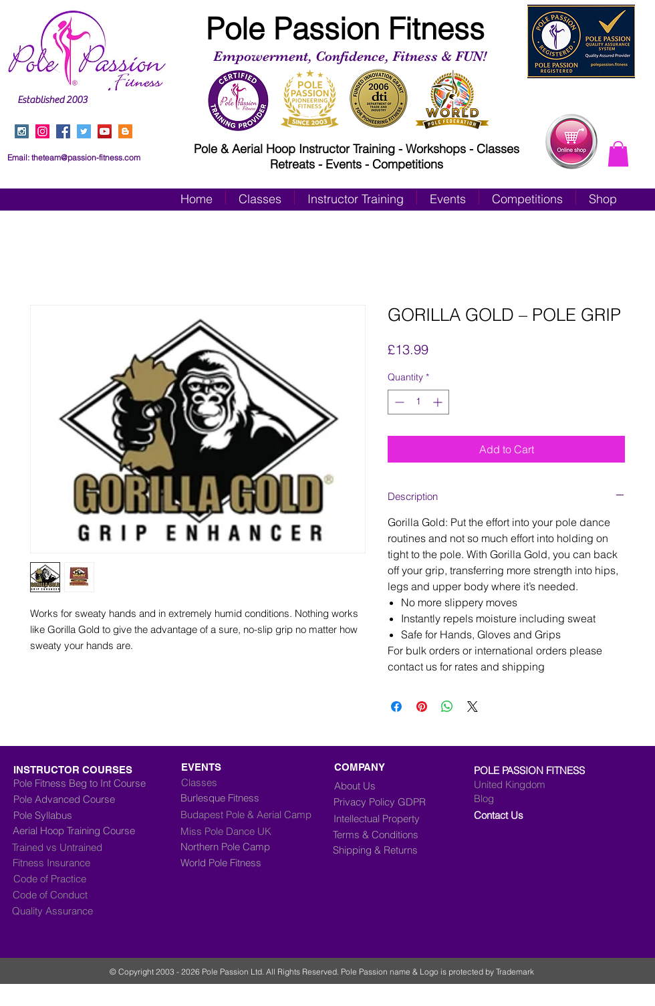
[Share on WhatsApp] (447, 707)
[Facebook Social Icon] (63, 131)
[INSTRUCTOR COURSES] (101, 770)
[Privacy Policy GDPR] (390, 802)
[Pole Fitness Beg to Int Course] (79, 783)
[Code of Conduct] (69, 895)
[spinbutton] (418, 402)
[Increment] (438, 402)
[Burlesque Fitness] (234, 798)
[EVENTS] (246, 767)
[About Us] (359, 786)
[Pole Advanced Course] (75, 799)
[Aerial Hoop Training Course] (91, 831)
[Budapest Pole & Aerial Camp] (256, 815)
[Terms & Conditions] (385, 835)
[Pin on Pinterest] (422, 707)
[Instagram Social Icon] (22, 131)
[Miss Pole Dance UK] (246, 832)
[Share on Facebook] (396, 707)
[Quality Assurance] (68, 911)
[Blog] (529, 799)
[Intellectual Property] (387, 819)
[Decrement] (398, 402)
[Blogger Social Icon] (125, 131)
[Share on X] (473, 707)
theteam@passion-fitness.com (85, 157)
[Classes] (256, 783)
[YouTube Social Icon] (105, 131)
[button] (618, 153)
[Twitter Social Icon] (84, 131)
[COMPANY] (364, 767)
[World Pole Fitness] (256, 863)
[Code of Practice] (69, 879)
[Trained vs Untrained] (88, 848)
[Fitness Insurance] (69, 863)
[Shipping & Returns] (385, 850)
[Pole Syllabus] (88, 815)
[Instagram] (42, 131)
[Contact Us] (529, 815)
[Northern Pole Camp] (256, 847)
